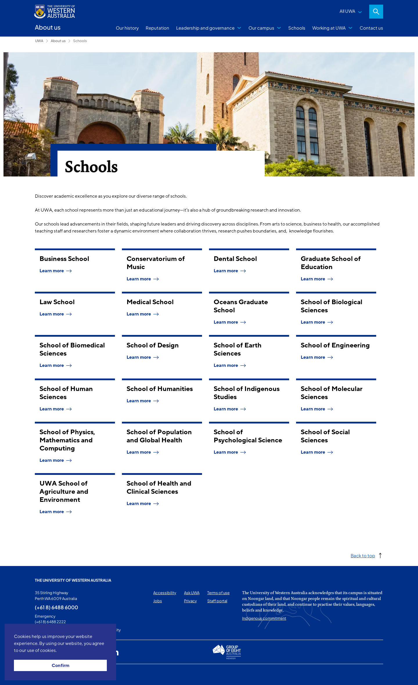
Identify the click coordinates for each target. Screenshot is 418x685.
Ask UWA (191, 592)
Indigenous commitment (264, 618)
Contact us (371, 27)
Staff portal (217, 601)
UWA (39, 41)
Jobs (157, 601)
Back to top (363, 555)
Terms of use (218, 592)
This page (43, 674)
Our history (127, 27)
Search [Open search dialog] (376, 12)
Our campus (261, 27)
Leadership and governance (205, 27)
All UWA (347, 11)
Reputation (157, 27)
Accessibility (164, 592)
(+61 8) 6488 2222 (50, 621)
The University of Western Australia (73, 580)
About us (58, 41)
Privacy (190, 601)
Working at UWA (329, 27)
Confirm (60, 665)
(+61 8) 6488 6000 (56, 607)
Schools (296, 27)
